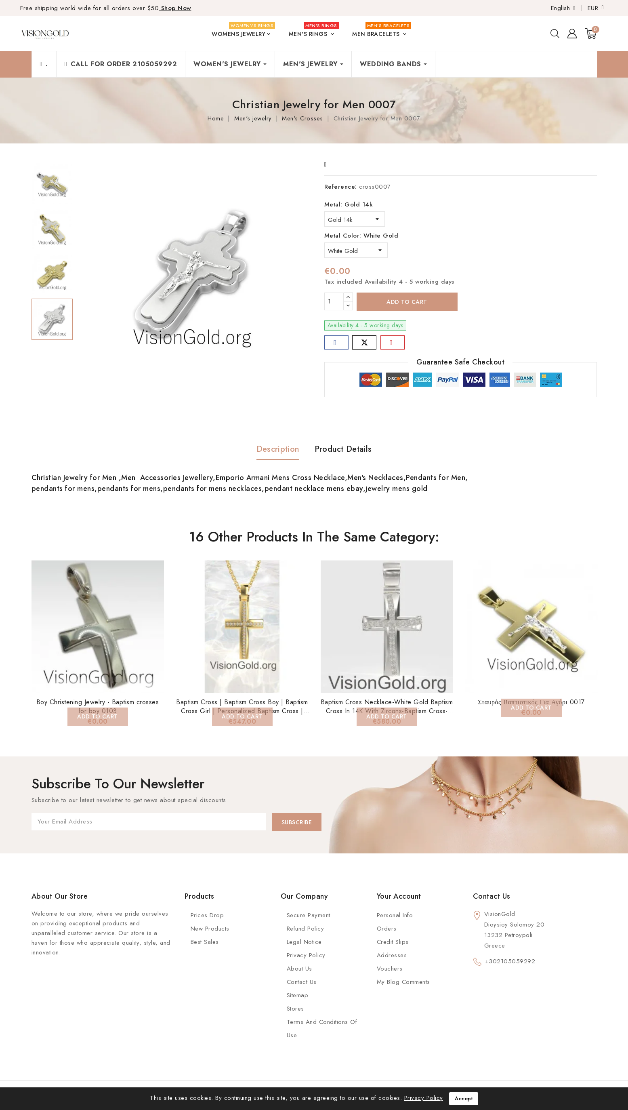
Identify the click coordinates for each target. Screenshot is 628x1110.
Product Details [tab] (343, 449)
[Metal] (354, 219)
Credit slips (393, 941)
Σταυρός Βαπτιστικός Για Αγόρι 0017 (531, 702)
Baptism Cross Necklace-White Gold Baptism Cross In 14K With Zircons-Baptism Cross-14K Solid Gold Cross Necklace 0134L (387, 711)
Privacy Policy (306, 955)
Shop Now (175, 8)
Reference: (340, 186)
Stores (295, 1008)
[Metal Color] (356, 250)
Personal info (395, 915)
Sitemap (298, 995)
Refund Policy (305, 928)
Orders (387, 928)
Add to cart (406, 302)
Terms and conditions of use (322, 1028)
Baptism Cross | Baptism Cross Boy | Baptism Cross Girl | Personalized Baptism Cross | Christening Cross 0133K (242, 711)
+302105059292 (510, 961)
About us (299, 968)
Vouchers (390, 968)
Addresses (392, 955)
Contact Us (302, 981)
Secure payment (308, 915)
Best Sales (205, 941)
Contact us (491, 896)
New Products (210, 928)
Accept (464, 1098)
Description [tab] (277, 449)
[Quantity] (334, 301)
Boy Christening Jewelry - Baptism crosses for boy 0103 (97, 706)
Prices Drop (207, 915)
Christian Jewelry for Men (75, 477)
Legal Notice (304, 941)
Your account (399, 896)
